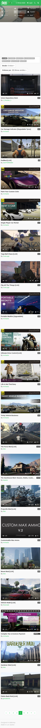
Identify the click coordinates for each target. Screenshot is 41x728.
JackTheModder (8, 162)
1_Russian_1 (7, 100)
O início (8, 66)
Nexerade (6, 605)
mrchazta (6, 131)
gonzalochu (6, 698)
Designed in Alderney (8, 722)
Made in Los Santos (7, 725)
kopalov (5, 480)
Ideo (4, 449)
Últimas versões (14, 70)
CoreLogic (6, 256)
